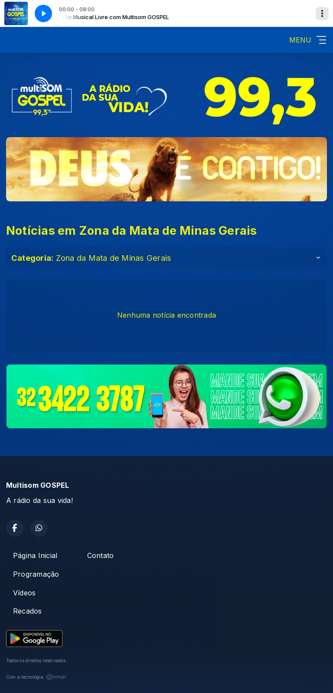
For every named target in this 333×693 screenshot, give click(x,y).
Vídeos (24, 592)
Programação (36, 574)
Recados (27, 611)
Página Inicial (35, 555)
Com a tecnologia (36, 677)
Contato (100, 555)
